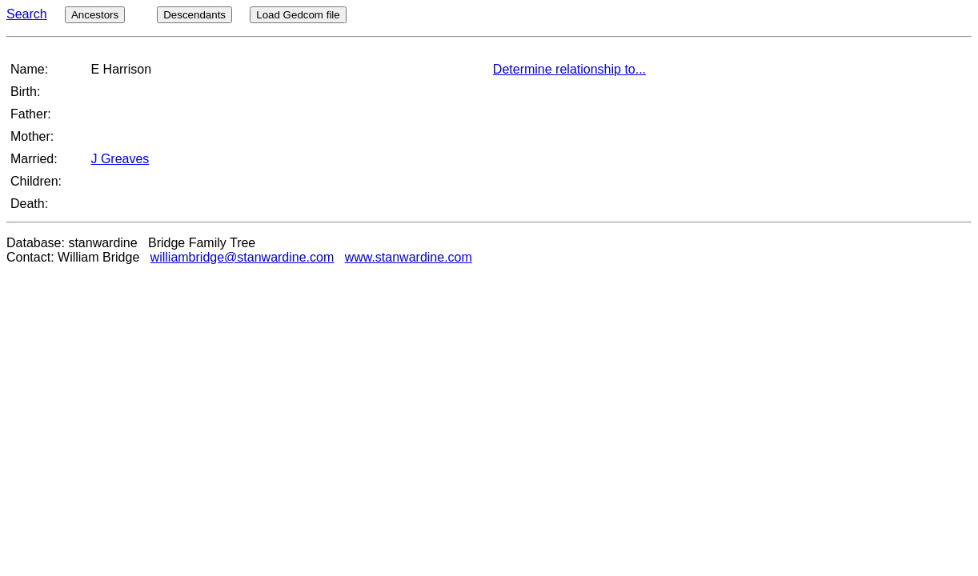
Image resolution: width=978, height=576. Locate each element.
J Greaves (119, 159)
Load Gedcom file (297, 15)
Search (26, 14)
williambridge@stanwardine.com (242, 257)
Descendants (194, 15)
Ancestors (94, 15)
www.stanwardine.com (408, 257)
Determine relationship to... (569, 69)
